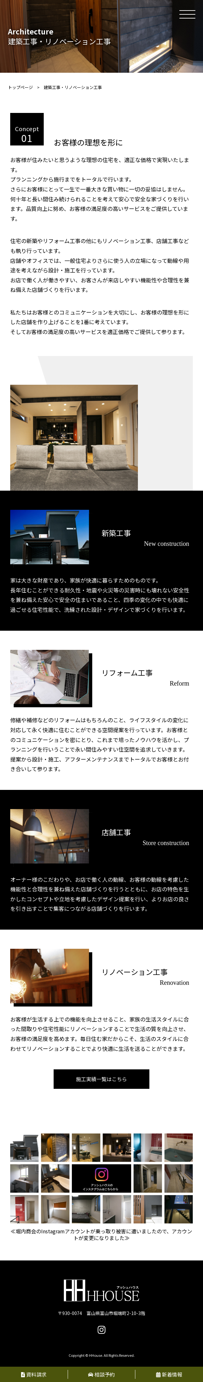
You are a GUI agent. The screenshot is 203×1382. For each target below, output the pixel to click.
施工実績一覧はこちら (101, 1079)
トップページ (20, 87)
